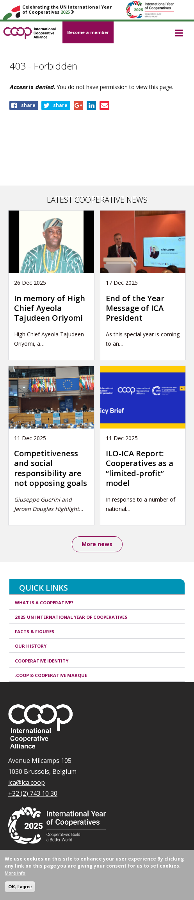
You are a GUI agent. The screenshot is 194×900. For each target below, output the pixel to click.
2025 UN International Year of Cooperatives (71, 617)
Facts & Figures (34, 631)
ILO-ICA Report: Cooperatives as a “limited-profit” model (139, 468)
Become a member (88, 32)
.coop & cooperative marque (51, 675)
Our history (30, 646)
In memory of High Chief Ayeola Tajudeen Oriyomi (49, 308)
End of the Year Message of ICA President (135, 308)
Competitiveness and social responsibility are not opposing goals (50, 468)
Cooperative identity (41, 661)
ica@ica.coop (26, 782)
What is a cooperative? (44, 602)
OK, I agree (20, 891)
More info (15, 878)
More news (97, 544)
